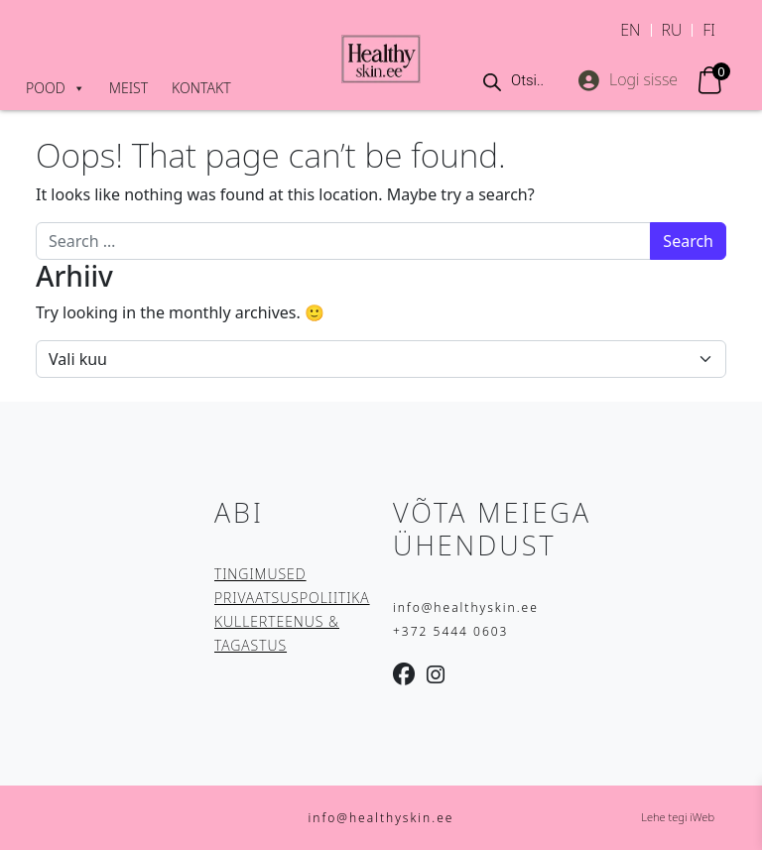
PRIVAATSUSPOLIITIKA (292, 597)
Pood (55, 88)
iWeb (702, 816)
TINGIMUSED (260, 573)
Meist (128, 87)
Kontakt (201, 87)
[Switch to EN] (630, 30)
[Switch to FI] (709, 30)
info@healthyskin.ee (466, 607)
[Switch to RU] (673, 30)
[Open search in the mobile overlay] (515, 80)
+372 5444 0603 (450, 631)
